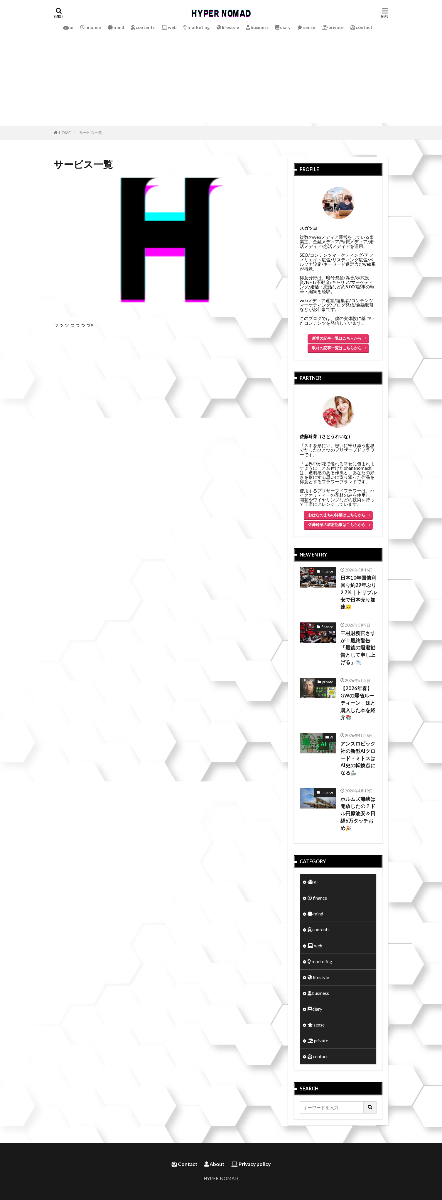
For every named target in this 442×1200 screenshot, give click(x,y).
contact (361, 27)
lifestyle (228, 27)
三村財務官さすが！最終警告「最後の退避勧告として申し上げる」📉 (357, 647)
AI (331, 737)
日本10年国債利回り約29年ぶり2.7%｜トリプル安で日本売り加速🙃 (358, 592)
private (333, 27)
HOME (64, 132)
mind (116, 27)
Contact (185, 1164)
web (169, 27)
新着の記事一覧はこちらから (337, 338)
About (214, 1164)
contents (143, 27)
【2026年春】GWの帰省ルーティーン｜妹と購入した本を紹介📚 (357, 702)
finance (90, 27)
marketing (196, 27)
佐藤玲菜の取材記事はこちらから (336, 524)
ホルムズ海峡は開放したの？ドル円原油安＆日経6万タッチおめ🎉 (357, 813)
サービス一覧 (90, 132)
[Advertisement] (221, 82)
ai (68, 27)
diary (283, 27)
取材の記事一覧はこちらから (337, 347)
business (257, 27)
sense (306, 27)
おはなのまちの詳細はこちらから (336, 515)
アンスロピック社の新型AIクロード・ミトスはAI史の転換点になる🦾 (357, 758)
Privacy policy (251, 1164)
